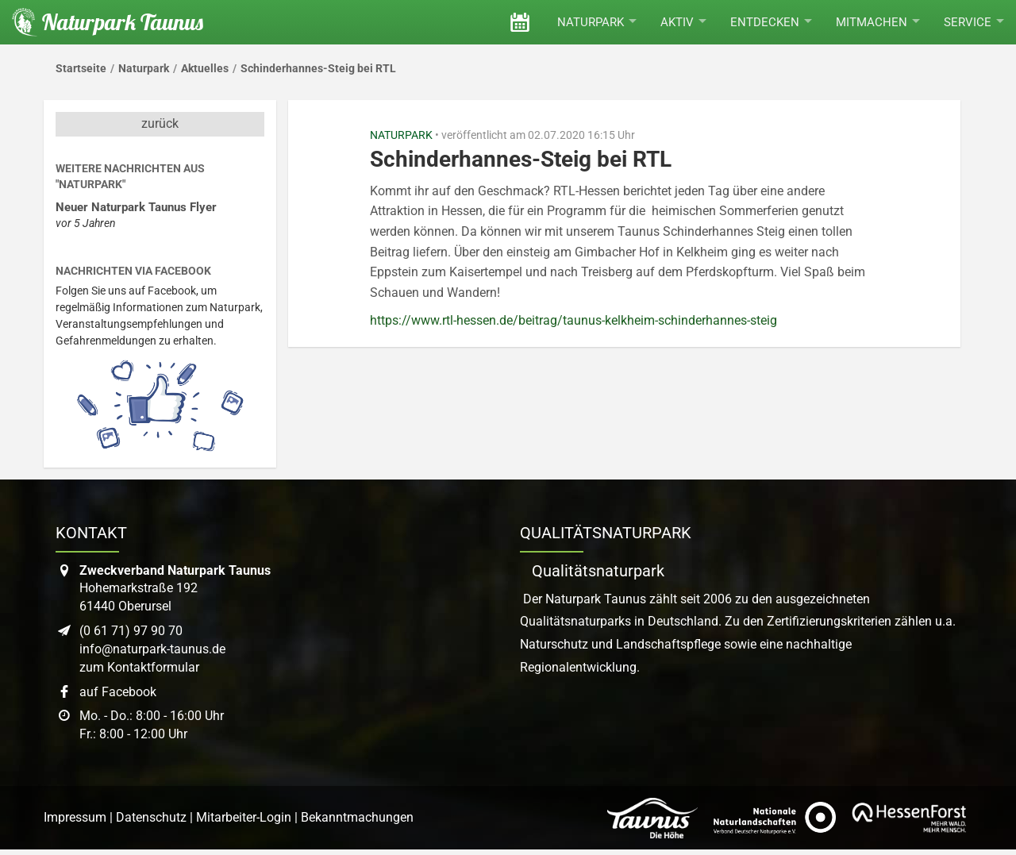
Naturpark (597, 22)
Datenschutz (151, 817)
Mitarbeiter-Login (243, 817)
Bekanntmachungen (357, 817)
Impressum (75, 817)
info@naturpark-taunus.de (152, 649)
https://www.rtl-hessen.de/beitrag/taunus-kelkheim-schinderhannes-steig (573, 320)
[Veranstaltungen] (520, 22)
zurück (160, 123)
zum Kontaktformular (139, 667)
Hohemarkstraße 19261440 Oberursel (175, 588)
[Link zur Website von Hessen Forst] (908, 817)
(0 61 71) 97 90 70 (131, 630)
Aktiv (683, 22)
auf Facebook (117, 691)
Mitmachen (878, 22)
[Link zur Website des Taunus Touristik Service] (652, 817)
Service (974, 22)
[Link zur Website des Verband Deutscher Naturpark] (774, 817)
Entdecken (771, 22)
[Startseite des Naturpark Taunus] (101, 22)
